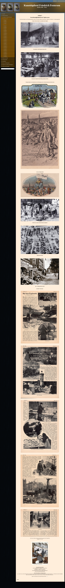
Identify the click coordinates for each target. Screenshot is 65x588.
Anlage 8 (5, 30)
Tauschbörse (4, 61)
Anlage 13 (5, 37)
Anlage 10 (5, 33)
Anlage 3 (5, 23)
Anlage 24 (5, 53)
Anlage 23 (5, 52)
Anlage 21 (5, 49)
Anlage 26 (5, 56)
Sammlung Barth (4, 59)
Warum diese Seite (5, 15)
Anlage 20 (5, 47)
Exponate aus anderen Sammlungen (7, 64)
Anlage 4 (5, 24)
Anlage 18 (5, 44)
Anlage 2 (5, 21)
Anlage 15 (5, 40)
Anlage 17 (5, 43)
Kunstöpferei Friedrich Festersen (7, 17)
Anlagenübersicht (5, 18)
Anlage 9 (5, 31)
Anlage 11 (5, 34)
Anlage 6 (5, 27)
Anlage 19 (5, 46)
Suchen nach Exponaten (5, 66)
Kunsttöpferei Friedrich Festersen (42, 5)
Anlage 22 (5, 50)
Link (47, 576)
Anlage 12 (5, 36)
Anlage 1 (5, 20)
